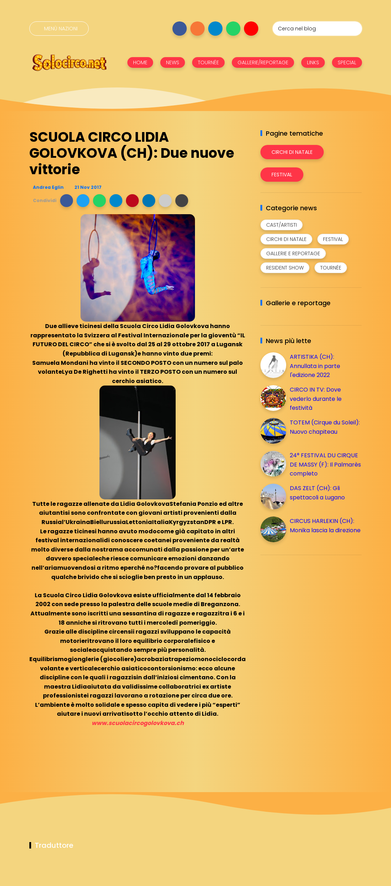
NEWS (172, 62)
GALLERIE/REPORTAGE (263, 62)
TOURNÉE (208, 62)
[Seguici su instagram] (197, 28)
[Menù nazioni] (59, 28)
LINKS (313, 62)
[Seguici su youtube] (251, 28)
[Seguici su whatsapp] (233, 28)
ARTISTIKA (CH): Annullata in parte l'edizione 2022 (315, 366)
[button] (66, 200)
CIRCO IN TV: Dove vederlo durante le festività (316, 399)
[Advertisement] (314, 610)
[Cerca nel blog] (317, 28)
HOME (140, 62)
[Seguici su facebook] (179, 28)
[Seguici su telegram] (215, 28)
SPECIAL (347, 62)
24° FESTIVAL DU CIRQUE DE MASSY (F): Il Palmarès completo (325, 464)
